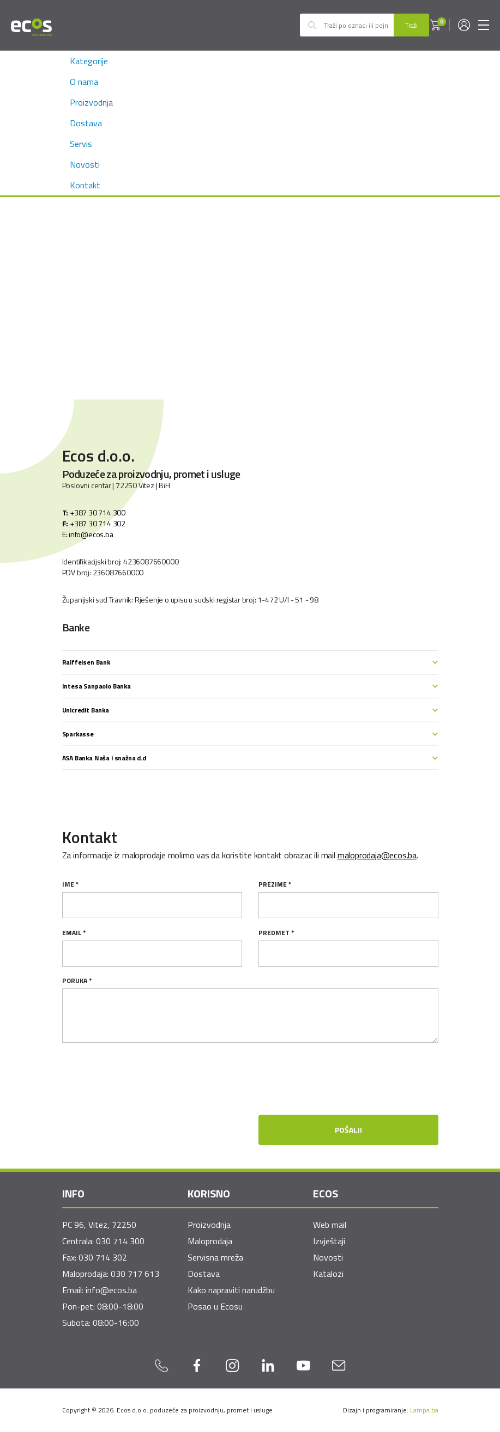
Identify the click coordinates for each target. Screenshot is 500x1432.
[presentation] (355, 1099)
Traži (411, 25)
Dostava (86, 123)
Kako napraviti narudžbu (231, 1289)
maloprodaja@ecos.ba (377, 855)
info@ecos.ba (111, 1289)
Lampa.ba (424, 1410)
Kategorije (89, 60)
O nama (84, 81)
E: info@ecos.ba (87, 534)
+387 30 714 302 (93, 523)
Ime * (70, 884)
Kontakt (85, 185)
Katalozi (328, 1273)
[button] (435, 25)
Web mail (329, 1224)
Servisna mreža (215, 1257)
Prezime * (274, 884)
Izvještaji (329, 1240)
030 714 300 (120, 1240)
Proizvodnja (91, 102)
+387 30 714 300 (93, 512)
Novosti (85, 164)
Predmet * (276, 933)
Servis (81, 143)
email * (74, 933)
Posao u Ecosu (215, 1306)
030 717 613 (135, 1273)
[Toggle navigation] (483, 25)
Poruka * (77, 980)
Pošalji (348, 1129)
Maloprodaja (210, 1240)
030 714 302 (103, 1257)
